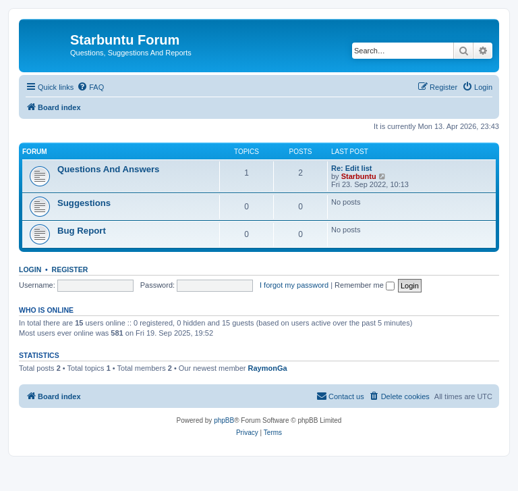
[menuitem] (90, 87)
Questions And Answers (108, 169)
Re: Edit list (351, 168)
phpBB (224, 420)
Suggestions (84, 203)
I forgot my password (294, 285)
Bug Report (81, 231)
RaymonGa (267, 368)
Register (70, 269)
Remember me (365, 285)
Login (30, 269)
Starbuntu (358, 176)
